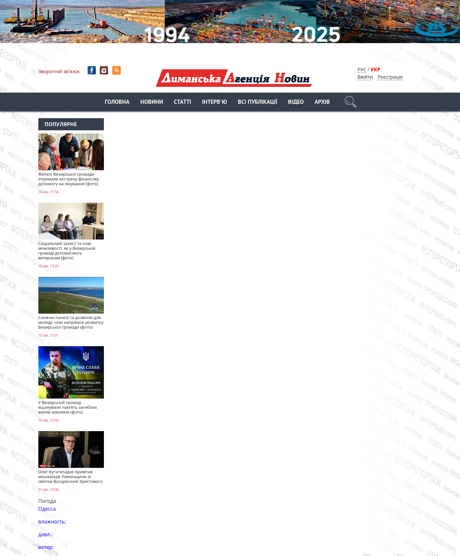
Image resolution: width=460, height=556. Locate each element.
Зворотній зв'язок (59, 71)
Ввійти (365, 76)
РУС (361, 69)
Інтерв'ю (214, 102)
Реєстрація (390, 76)
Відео (296, 102)
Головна (117, 102)
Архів (322, 102)
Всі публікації (257, 102)
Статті (182, 102)
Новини (151, 102)
